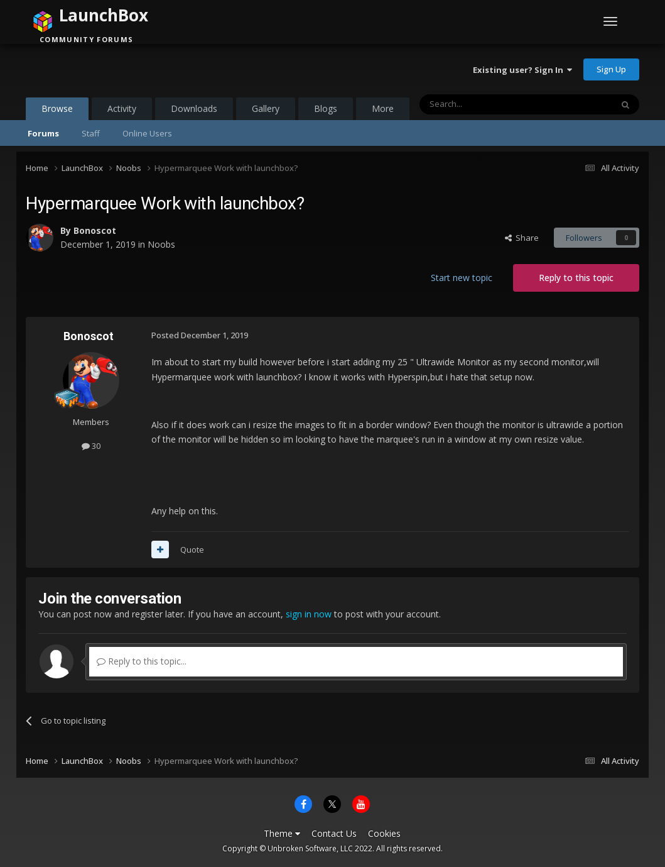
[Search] (485, 104)
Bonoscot (94, 230)
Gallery (265, 108)
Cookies (384, 833)
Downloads (194, 108)
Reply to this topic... (142, 661)
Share (522, 237)
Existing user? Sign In (522, 69)
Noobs (161, 244)
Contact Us (334, 833)
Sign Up (611, 69)
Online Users (147, 133)
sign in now (309, 614)
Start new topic (461, 278)
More (383, 108)
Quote (192, 549)
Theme (282, 833)
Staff (91, 133)
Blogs (325, 108)
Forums (43, 133)
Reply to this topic (576, 278)
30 (91, 445)
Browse (57, 111)
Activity (121, 108)
